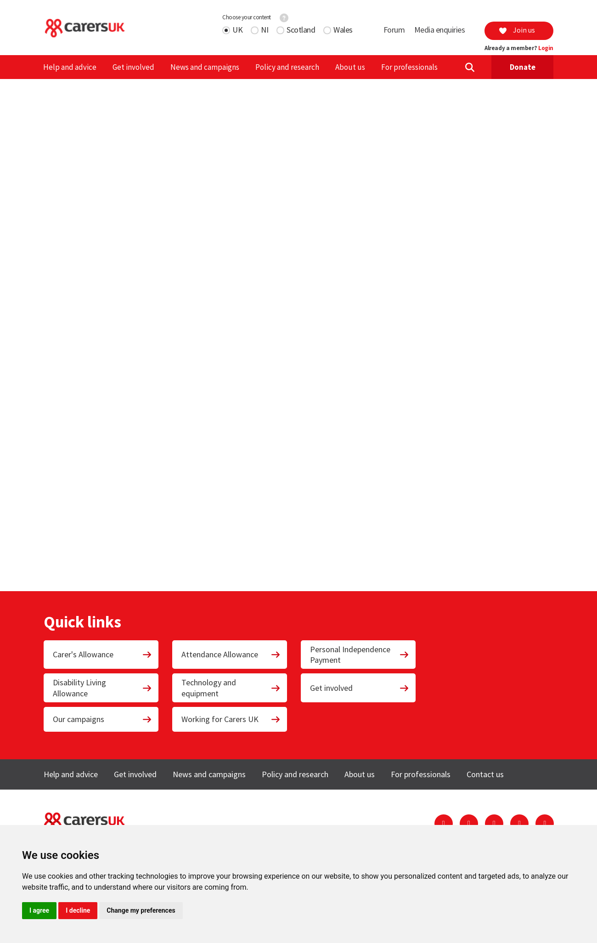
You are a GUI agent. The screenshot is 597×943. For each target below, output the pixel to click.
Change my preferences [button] (141, 910)
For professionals (409, 67)
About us (350, 67)
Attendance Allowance (231, 654)
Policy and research (287, 67)
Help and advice (69, 67)
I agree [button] (39, 910)
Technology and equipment (231, 687)
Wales (343, 29)
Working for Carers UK (231, 719)
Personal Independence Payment (359, 654)
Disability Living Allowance (102, 687)
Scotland (301, 29)
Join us (516, 29)
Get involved (133, 67)
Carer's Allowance (102, 654)
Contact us (485, 774)
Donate (522, 67)
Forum (394, 29)
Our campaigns (102, 719)
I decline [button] (78, 910)
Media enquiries (439, 29)
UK (237, 29)
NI (264, 29)
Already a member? (518, 48)
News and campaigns (204, 67)
